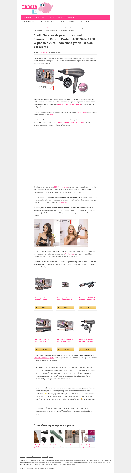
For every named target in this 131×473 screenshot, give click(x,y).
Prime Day (62, 21)
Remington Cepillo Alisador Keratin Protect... (42, 299)
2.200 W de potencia (61, 187)
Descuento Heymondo (83, 21)
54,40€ (51, 115)
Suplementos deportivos (67, 17)
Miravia (47, 21)
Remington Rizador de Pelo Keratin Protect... (65, 340)
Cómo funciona (37, 457)
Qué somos (29, 457)
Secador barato (53, 28)
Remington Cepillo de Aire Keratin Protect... (65, 299)
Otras (54, 21)
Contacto (22, 457)
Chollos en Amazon (28, 21)
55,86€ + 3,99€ (82, 112)
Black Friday (71, 21)
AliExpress (39, 21)
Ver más (44, 307)
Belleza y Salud (28, 17)
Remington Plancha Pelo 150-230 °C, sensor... (42, 340)
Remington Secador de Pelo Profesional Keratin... (86, 340)
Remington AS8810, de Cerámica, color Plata (87, 299)
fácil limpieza (70, 254)
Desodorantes (42, 17)
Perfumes (52, 17)
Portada (36, 28)
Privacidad (45, 457)
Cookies (51, 457)
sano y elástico (63, 202)
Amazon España (43, 52)
